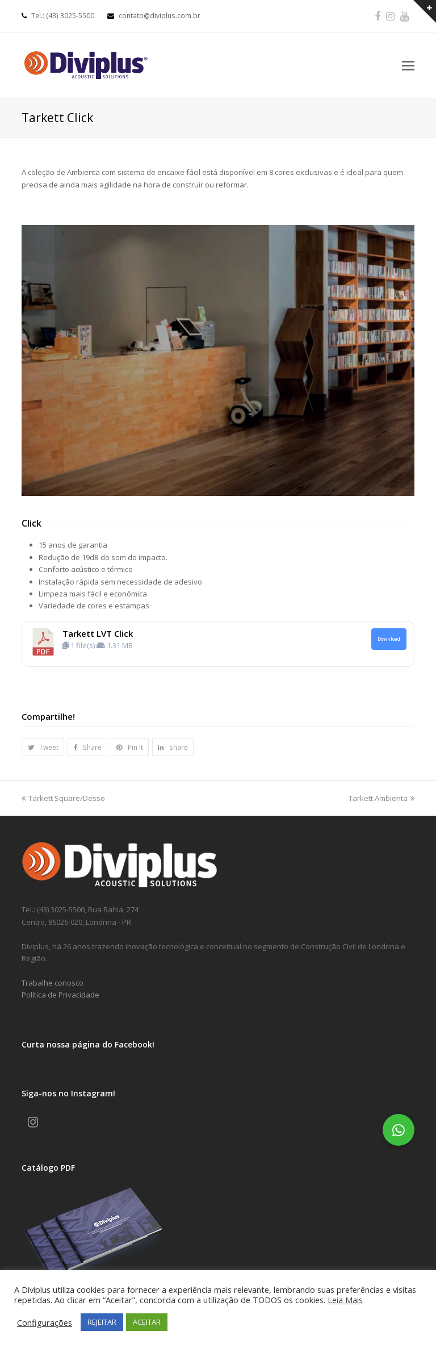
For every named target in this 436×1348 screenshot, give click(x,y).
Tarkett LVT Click (97, 633)
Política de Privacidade (60, 995)
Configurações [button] (44, 1322)
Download (389, 639)
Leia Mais (345, 1300)
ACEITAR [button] (147, 1322)
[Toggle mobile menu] (408, 64)
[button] (43, 747)
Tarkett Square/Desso (63, 798)
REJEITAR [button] (101, 1322)
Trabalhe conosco (52, 983)
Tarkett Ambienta (381, 798)
